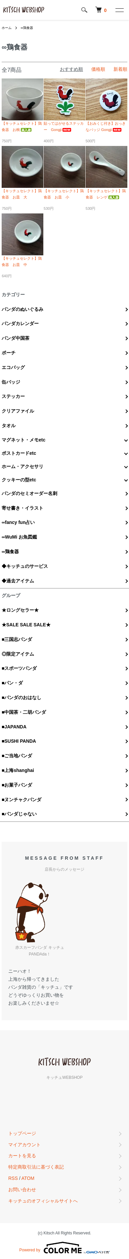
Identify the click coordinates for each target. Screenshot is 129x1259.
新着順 (120, 69)
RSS (13, 1178)
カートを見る (22, 1155)
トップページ (22, 1133)
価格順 (98, 69)
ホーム (7, 28)
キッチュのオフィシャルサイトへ (43, 1200)
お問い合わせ (22, 1189)
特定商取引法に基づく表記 (36, 1167)
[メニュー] (119, 10)
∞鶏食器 (27, 28)
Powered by (64, 1248)
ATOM (28, 1178)
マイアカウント (24, 1144)
